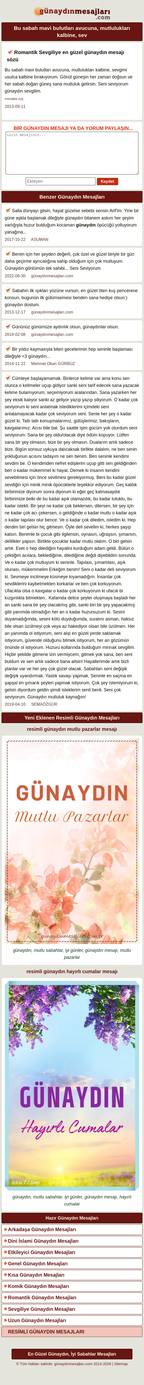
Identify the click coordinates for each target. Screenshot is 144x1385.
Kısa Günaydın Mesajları (36, 1282)
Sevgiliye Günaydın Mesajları (41, 1316)
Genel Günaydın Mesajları (38, 1271)
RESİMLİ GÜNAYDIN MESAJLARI (46, 1339)
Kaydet (107, 189)
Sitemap (121, 1371)
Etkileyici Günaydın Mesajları (41, 1260)
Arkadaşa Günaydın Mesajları (42, 1237)
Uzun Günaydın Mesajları (37, 1328)
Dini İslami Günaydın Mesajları (43, 1248)
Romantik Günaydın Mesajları (42, 1305)
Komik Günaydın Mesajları (38, 1294)
